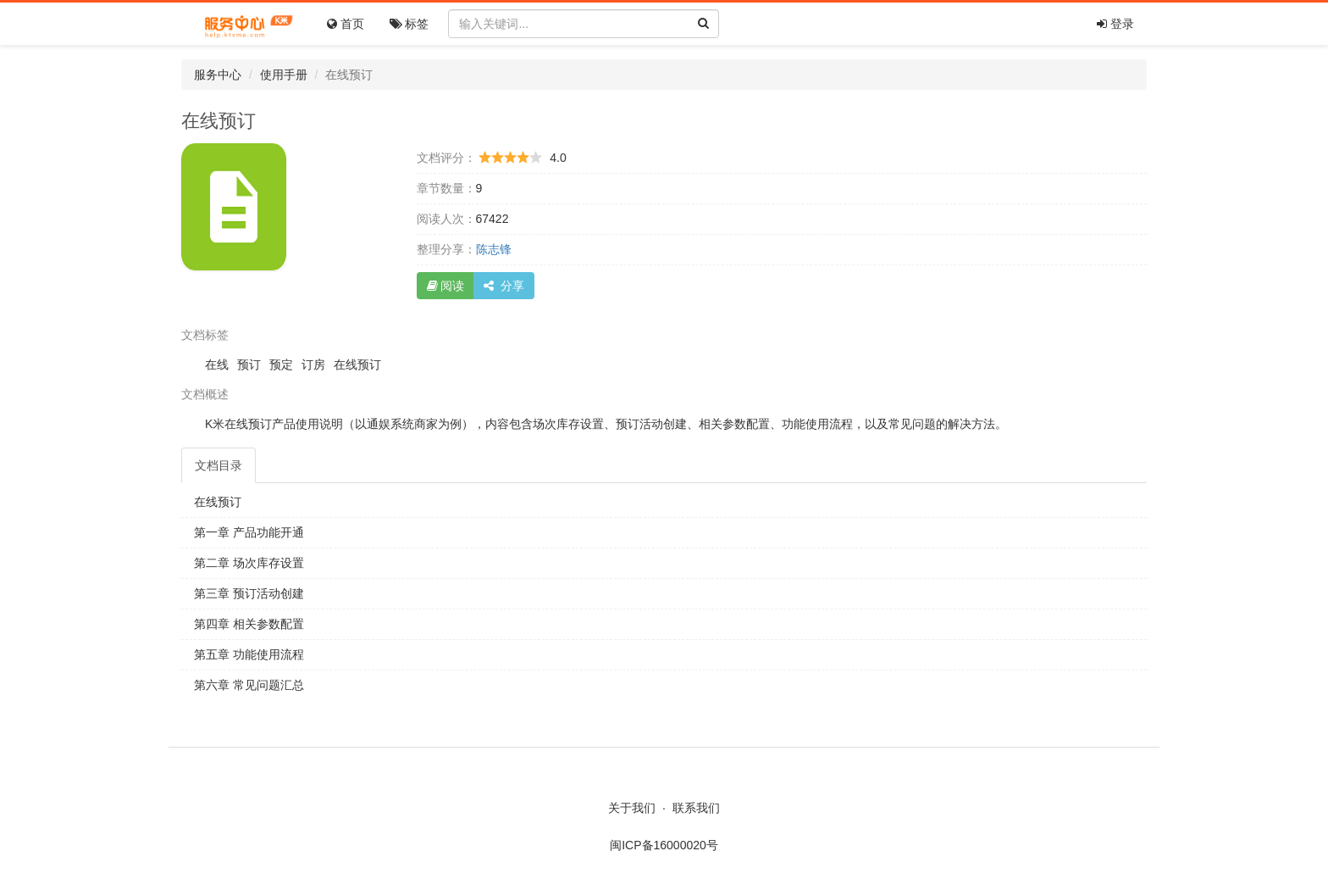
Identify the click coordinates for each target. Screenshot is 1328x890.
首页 (345, 24)
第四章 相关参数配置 (249, 624)
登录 (1115, 24)
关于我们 (632, 808)
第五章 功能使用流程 (249, 654)
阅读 (446, 285)
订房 (313, 364)
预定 (281, 364)
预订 (249, 364)
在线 (217, 364)
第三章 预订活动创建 (249, 593)
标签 (409, 24)
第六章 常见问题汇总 (249, 685)
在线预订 (357, 364)
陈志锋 (494, 249)
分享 (504, 285)
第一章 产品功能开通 (249, 532)
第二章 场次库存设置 (249, 563)
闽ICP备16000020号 (664, 845)
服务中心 (217, 74)
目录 (218, 465)
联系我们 (696, 808)
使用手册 (283, 74)
